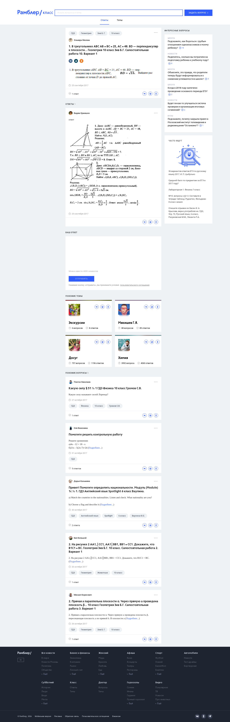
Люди (44, 692)
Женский (103, 653)
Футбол (159, 658)
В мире (45, 658)
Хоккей (159, 662)
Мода (101, 658)
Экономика (75, 658)
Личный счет (76, 670)
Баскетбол (160, 666)
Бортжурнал (190, 666)
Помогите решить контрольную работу (96, 434)
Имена (130, 692)
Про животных (162, 700)
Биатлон (159, 670)
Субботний (48, 682)
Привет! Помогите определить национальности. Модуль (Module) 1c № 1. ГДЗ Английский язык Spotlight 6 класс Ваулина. (113, 489)
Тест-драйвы (190, 662)
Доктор (103, 682)
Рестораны (132, 670)
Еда (100, 670)
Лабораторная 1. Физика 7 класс (184, 189)
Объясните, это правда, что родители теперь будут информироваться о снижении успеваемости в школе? (187, 75)
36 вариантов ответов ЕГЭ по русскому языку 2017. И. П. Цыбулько (187, 172)
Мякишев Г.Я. (128, 323)
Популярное (161, 688)
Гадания (131, 696)
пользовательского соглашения (135, 285)
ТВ (156, 692)
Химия (123, 358)
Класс (73, 682)
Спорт (158, 653)
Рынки (73, 666)
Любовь (103, 666)
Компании (75, 662)
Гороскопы (133, 682)
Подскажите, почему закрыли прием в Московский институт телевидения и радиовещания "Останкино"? (188, 122)
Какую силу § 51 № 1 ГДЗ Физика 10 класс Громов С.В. (105, 388)
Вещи (44, 696)
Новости (188, 658)
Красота (103, 662)
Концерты (132, 662)
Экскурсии (77, 323)
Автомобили (191, 653)
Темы (72, 692)
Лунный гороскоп (136, 700)
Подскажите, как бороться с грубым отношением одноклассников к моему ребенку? (188, 44)
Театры (130, 666)
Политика (46, 666)
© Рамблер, (22, 716)
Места (45, 700)
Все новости (48, 653)
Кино (129, 658)
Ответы (73, 688)
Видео (158, 682)
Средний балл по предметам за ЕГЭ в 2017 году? (187, 182)
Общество (47, 670)
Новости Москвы (50, 662)
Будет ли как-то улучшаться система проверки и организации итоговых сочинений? (187, 106)
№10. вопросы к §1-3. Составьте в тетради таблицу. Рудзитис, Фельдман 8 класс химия (187, 199)
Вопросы (103, 688)
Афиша (131, 653)
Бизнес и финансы (80, 653)
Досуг (73, 358)
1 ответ (74, 93)
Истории (46, 688)
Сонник (130, 688)
